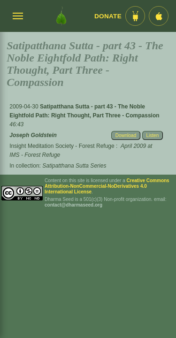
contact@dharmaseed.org (73, 204)
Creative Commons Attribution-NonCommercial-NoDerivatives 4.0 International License (107, 186)
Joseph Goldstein (33, 135)
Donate (108, 16)
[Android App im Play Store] (135, 16)
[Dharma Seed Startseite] (61, 16)
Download (125, 135)
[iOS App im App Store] (158, 16)
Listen (152, 135)
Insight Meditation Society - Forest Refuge (61, 146)
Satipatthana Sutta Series (74, 165)
